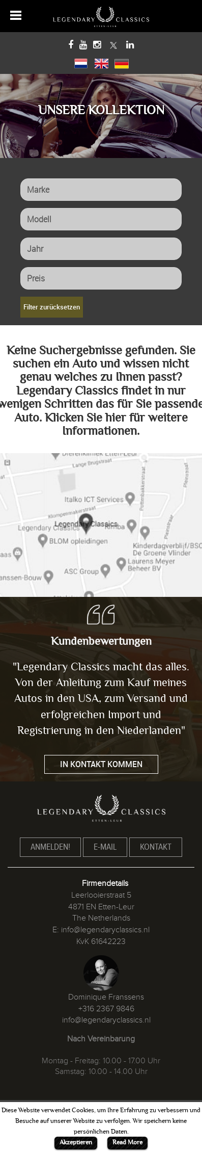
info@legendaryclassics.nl (105, 930)
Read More (127, 1142)
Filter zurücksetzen (51, 306)
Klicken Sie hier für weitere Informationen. (116, 424)
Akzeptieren (76, 1142)
